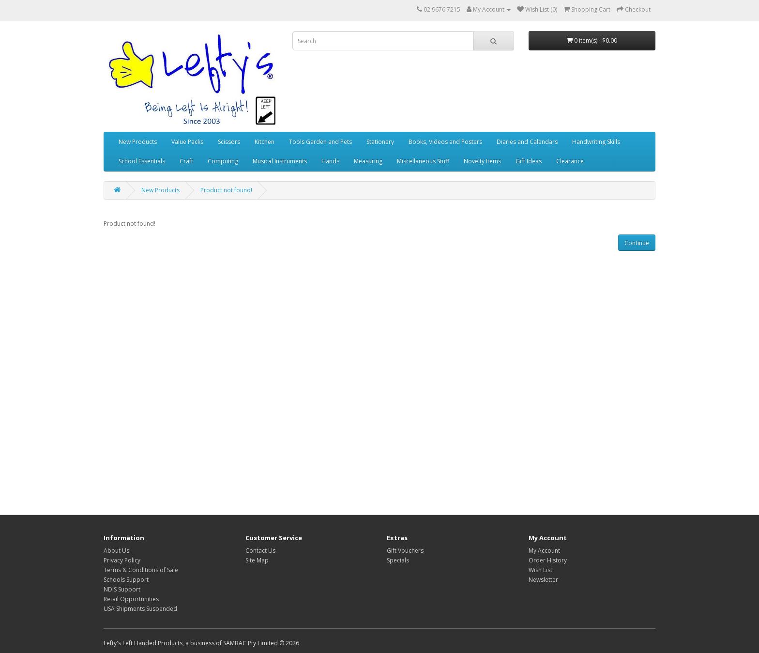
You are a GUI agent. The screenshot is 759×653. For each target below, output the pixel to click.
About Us (116, 550)
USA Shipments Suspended (140, 609)
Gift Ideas (529, 161)
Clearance (570, 161)
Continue (636, 243)
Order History (548, 560)
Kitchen (264, 142)
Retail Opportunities (131, 599)
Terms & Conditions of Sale (141, 570)
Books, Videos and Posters (445, 142)
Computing (223, 161)
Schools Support (126, 579)
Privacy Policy (122, 560)
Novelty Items (482, 161)
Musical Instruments (280, 161)
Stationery (380, 142)
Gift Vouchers (405, 550)
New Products (138, 142)
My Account (544, 550)
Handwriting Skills (596, 142)
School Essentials (142, 161)
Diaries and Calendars (527, 142)
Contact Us (260, 550)
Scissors (229, 142)
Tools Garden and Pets (320, 142)
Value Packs (187, 142)
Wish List (540, 570)
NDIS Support (122, 589)
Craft (186, 161)
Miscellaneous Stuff (423, 161)
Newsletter (543, 579)
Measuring (368, 161)
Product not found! (226, 190)
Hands (330, 161)
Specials (398, 560)
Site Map (257, 560)
